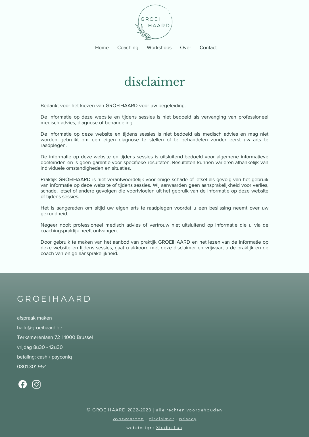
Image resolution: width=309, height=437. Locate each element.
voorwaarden (128, 418)
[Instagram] (36, 384)
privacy (187, 418)
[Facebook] (22, 384)
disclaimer (161, 418)
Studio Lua (169, 427)
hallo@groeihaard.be (39, 327)
